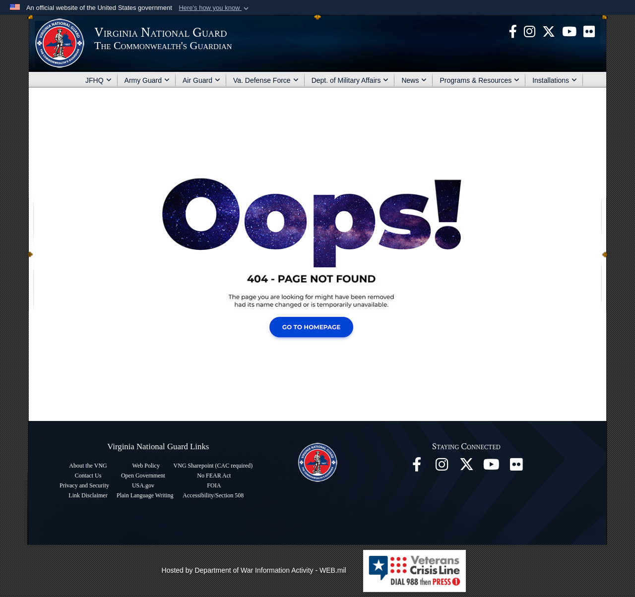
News (414, 80)
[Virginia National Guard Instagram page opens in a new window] (529, 31)
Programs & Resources (479, 80)
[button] (215, 8)
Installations (554, 80)
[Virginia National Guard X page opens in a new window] (548, 31)
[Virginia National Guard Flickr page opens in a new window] (589, 31)
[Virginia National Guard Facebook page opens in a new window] (513, 31)
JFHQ (98, 80)
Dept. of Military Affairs (350, 80)
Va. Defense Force (266, 80)
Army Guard (147, 80)
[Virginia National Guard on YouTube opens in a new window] (569, 31)
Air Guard (201, 80)
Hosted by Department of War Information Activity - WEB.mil (254, 570)
